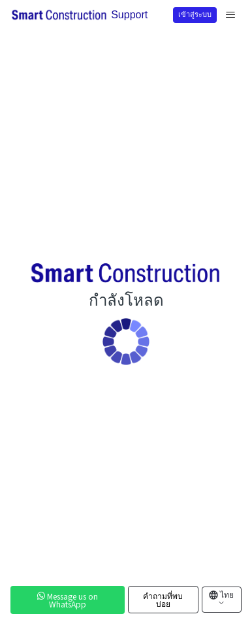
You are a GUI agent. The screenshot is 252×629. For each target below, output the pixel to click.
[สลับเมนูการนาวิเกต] (230, 15)
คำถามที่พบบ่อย (163, 599)
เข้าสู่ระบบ (195, 13)
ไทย (225, 598)
